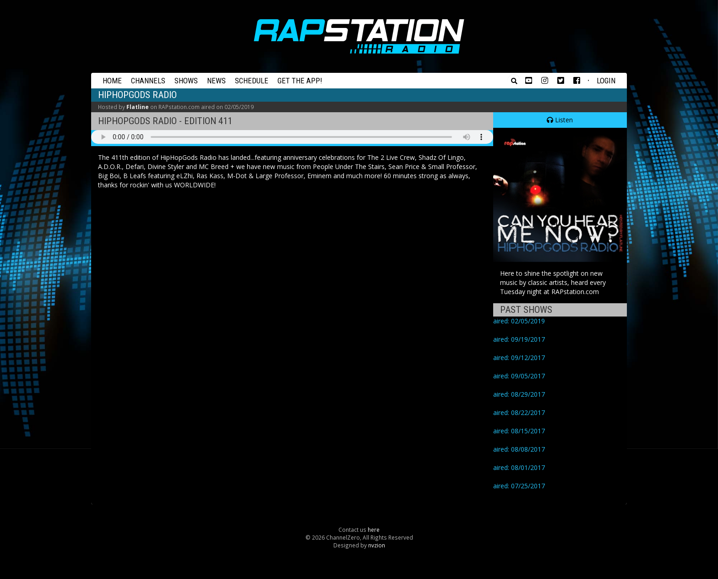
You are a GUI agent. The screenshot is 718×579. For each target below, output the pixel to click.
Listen (560, 119)
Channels (148, 80)
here (374, 529)
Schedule (251, 80)
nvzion (376, 545)
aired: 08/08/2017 (519, 449)
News (216, 80)
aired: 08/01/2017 (519, 467)
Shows (186, 80)
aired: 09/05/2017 (519, 375)
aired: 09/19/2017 (519, 339)
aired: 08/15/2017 (519, 430)
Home (112, 80)
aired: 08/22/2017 (519, 412)
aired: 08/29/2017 (519, 394)
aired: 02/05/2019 (519, 321)
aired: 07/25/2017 (519, 485)
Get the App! (299, 80)
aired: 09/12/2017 (519, 357)
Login (606, 80)
